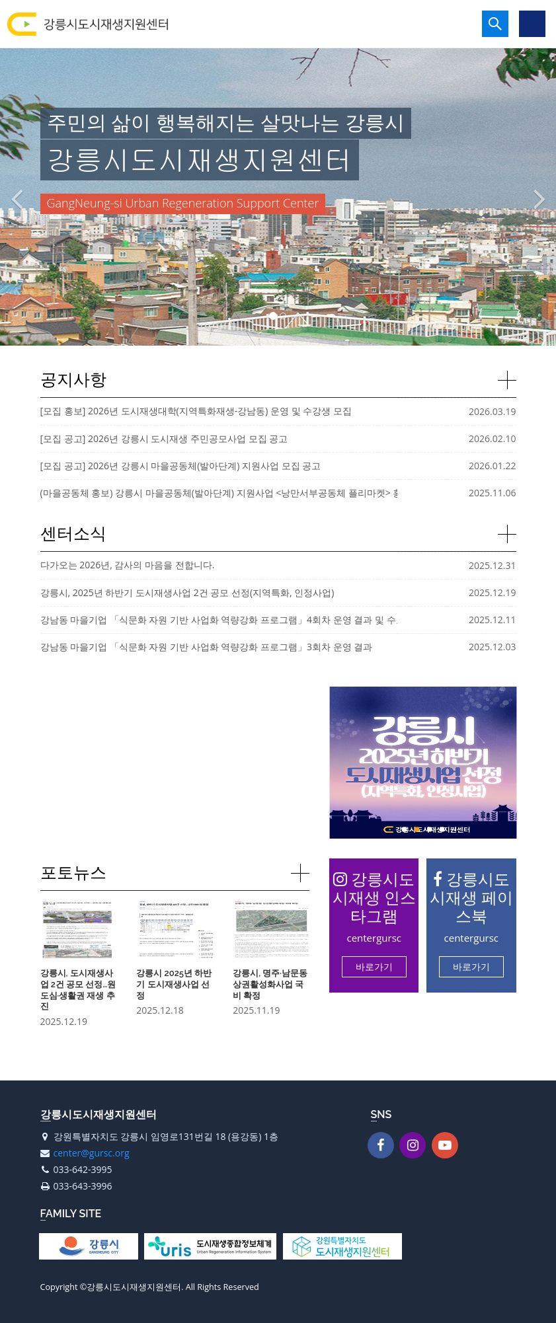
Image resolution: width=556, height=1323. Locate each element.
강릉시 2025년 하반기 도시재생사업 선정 (174, 984)
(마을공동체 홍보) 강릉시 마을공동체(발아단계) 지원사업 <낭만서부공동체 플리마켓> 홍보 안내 (236, 492)
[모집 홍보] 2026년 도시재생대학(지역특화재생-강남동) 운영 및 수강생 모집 (196, 410)
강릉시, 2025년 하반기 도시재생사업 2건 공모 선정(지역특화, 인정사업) (187, 592)
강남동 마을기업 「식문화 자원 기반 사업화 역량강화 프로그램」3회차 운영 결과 (206, 646)
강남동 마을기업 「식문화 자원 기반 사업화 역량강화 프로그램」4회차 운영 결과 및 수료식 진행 (238, 619)
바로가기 (374, 966)
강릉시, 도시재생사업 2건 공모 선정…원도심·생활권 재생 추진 (78, 990)
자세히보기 (507, 380)
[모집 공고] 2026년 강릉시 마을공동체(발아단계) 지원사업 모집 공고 (180, 465)
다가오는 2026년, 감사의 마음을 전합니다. (127, 564)
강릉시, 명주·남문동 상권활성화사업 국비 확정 (270, 984)
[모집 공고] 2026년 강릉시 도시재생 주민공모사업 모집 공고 (164, 438)
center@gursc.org (92, 1153)
